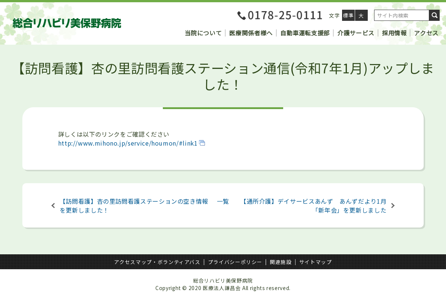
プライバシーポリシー (235, 261)
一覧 (223, 201)
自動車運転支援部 (305, 32)
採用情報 (394, 32)
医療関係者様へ (250, 32)
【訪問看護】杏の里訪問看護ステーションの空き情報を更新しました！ (134, 205)
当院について (203, 32)
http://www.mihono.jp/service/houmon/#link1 (128, 143)
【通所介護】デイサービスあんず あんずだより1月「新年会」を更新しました (313, 205)
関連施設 (281, 261)
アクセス (426, 32)
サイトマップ (315, 261)
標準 (348, 15)
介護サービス (355, 32)
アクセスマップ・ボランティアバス (157, 261)
